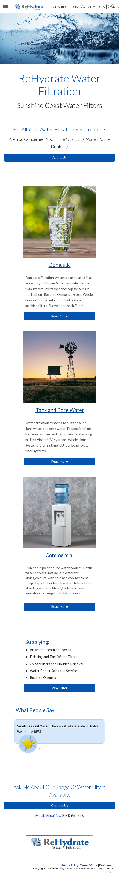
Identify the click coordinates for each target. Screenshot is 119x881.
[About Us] (59, 157)
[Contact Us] (59, 805)
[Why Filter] (59, 688)
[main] (59, 91)
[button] (5, 6)
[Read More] (59, 316)
